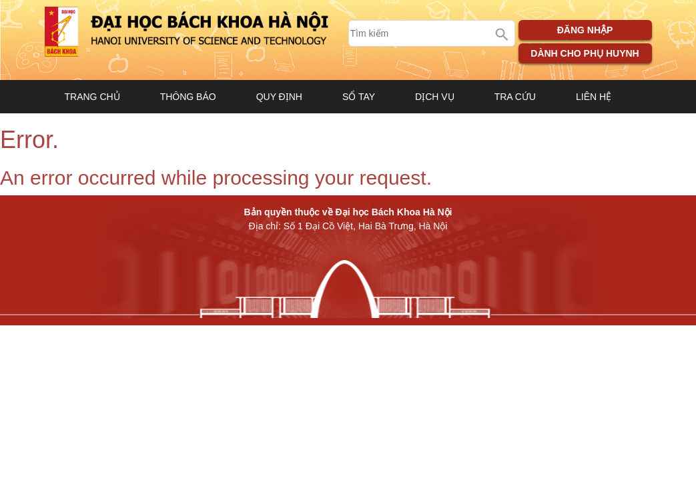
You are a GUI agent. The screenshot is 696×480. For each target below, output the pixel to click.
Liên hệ (593, 96)
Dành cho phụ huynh (585, 53)
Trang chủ (92, 96)
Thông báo (188, 96)
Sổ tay (358, 96)
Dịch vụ (434, 96)
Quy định (279, 96)
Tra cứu (515, 96)
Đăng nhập (585, 30)
